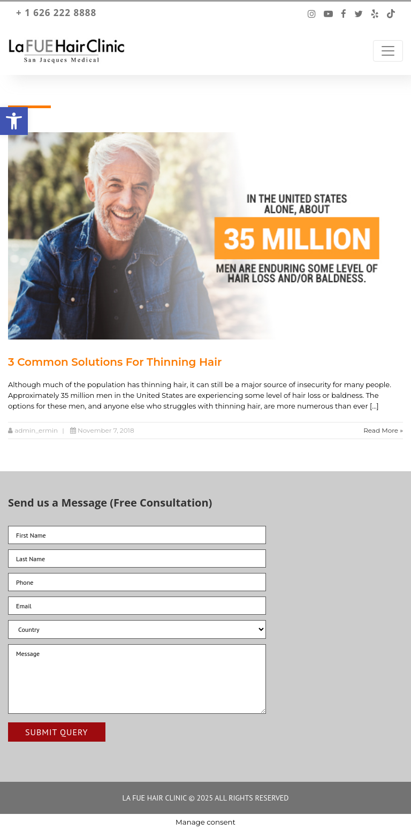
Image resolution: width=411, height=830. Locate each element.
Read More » (383, 430)
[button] (14, 121)
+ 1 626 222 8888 (56, 12)
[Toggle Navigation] (388, 51)
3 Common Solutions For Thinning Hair (115, 362)
